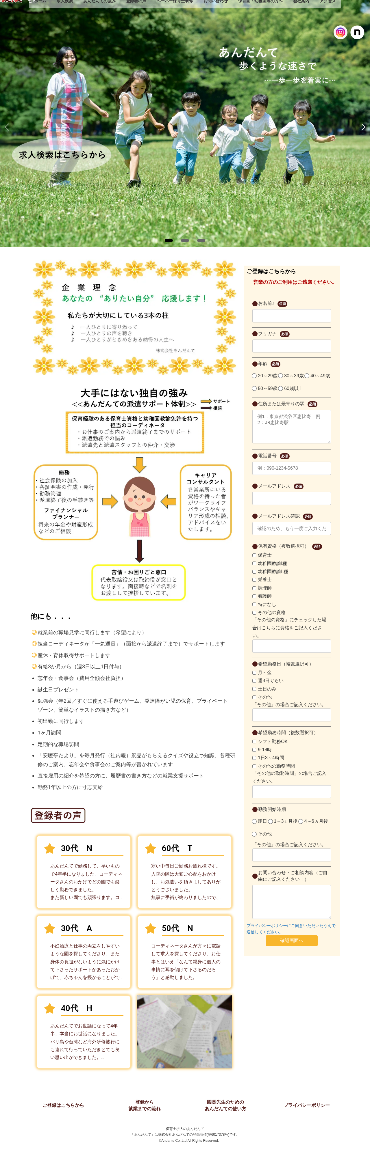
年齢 (269, 364)
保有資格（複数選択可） (290, 552)
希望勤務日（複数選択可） (286, 669)
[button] (168, 240)
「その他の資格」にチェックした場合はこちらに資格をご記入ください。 (289, 633)
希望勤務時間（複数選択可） (288, 738)
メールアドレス (280, 492)
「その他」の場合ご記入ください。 (289, 710)
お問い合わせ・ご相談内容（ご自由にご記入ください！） (293, 881)
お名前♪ (272, 304)
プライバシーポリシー (307, 1105)
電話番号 (273, 462)
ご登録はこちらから (63, 1105)
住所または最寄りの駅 (287, 404)
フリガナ (273, 334)
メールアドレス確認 (285, 522)
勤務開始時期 (272, 815)
